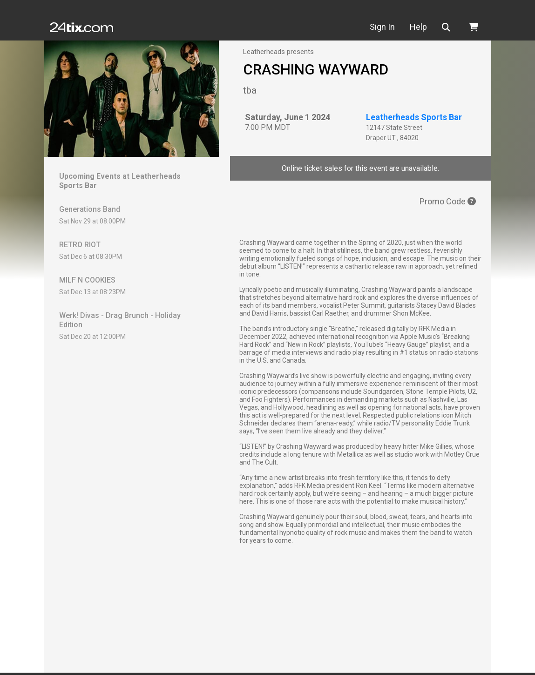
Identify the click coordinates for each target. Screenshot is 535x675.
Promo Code (448, 201)
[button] (447, 27)
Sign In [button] (382, 27)
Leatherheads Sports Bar (414, 117)
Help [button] (418, 27)
